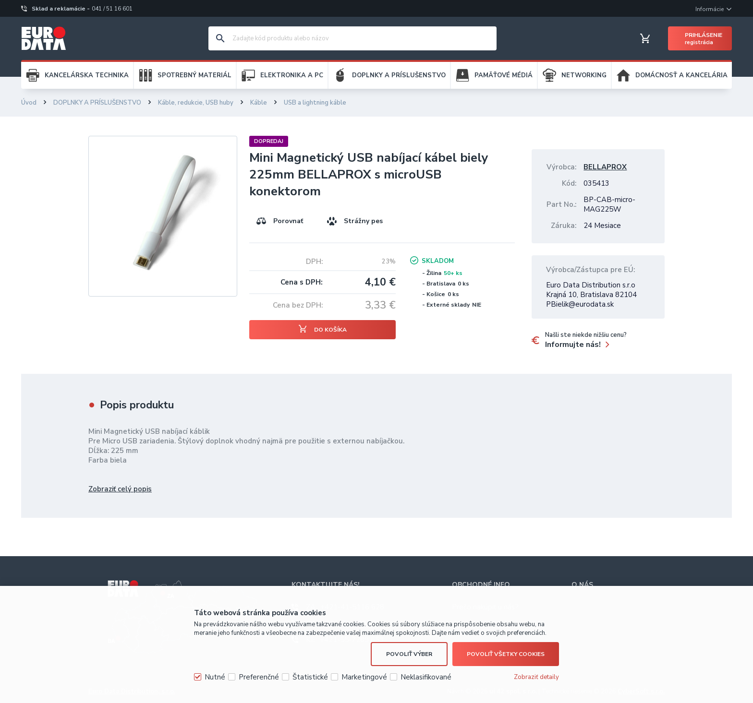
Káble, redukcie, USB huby (195, 102)
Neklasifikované (426, 677)
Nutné (215, 677)
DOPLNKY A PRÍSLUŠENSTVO (399, 75)
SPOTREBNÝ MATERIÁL (194, 75)
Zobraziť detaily (536, 677)
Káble (258, 102)
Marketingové (364, 677)
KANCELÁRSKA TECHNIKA (87, 75)
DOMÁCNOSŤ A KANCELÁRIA (681, 75)
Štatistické (310, 677)
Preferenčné (259, 677)
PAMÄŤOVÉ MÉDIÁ (503, 75)
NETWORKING (584, 75)
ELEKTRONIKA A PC (291, 75)
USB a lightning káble (315, 102)
